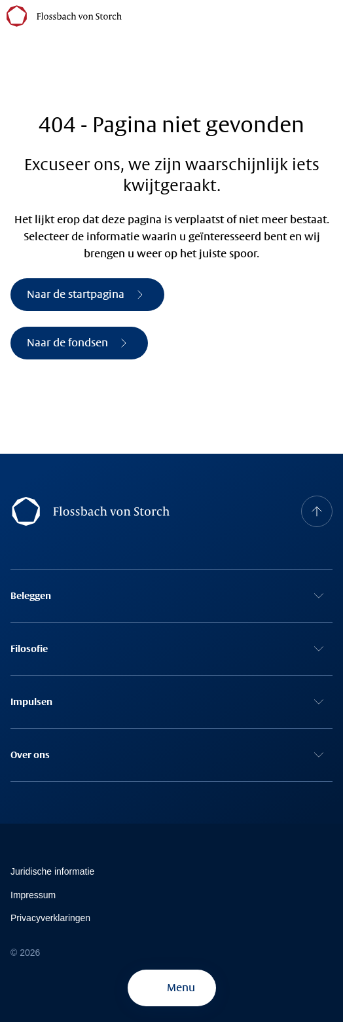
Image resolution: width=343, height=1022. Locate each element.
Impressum (33, 895)
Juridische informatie (52, 871)
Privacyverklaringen (50, 918)
